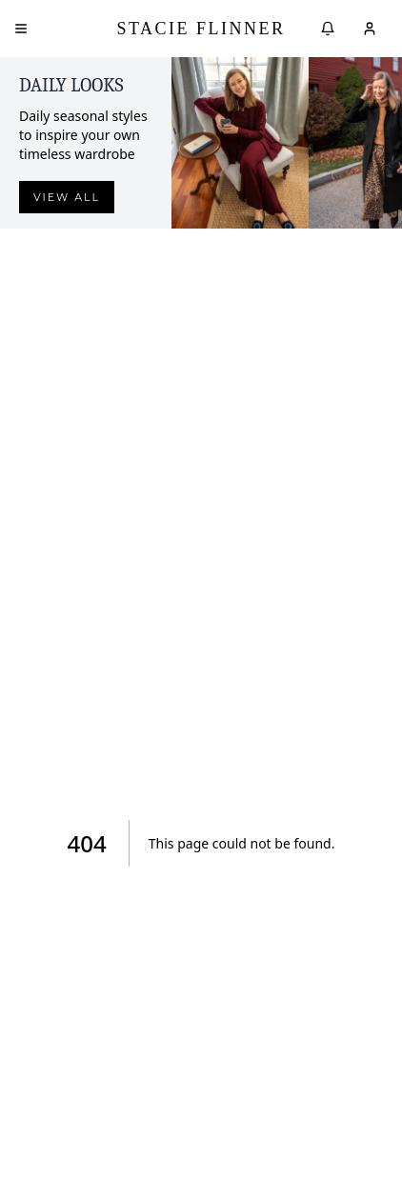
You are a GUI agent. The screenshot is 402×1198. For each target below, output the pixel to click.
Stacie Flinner (200, 28)
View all (66, 197)
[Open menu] (21, 28)
